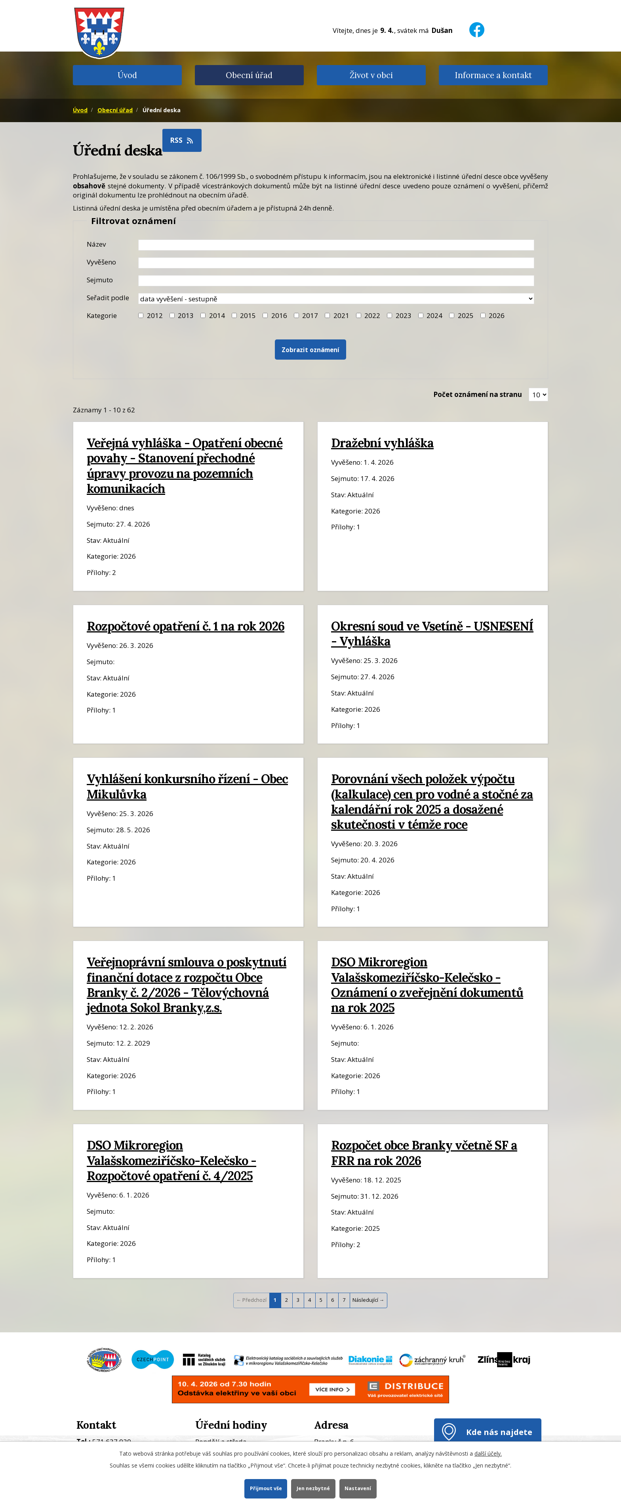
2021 (341, 315)
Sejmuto (100, 279)
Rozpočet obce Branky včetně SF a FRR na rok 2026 (424, 1152)
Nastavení (358, 1488)
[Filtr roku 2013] (172, 315)
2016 (279, 315)
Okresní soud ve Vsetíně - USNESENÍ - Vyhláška (432, 633)
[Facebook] (476, 24)
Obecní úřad (249, 75)
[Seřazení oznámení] (336, 298)
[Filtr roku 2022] (358, 315)
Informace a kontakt (493, 75)
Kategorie (102, 315)
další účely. (488, 1453)
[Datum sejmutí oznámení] (336, 280)
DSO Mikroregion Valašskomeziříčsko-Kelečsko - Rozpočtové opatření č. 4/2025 (171, 1160)
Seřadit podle (108, 297)
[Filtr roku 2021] (327, 315)
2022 (372, 315)
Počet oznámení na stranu (477, 394)
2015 (248, 315)
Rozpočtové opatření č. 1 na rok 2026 (185, 626)
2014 (217, 315)
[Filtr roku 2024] (420, 315)
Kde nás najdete (499, 1431)
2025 (466, 315)
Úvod (127, 75)
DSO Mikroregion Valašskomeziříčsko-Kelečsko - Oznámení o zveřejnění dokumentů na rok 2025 (427, 984)
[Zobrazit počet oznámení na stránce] (538, 394)
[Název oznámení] (336, 245)
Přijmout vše (266, 1488)
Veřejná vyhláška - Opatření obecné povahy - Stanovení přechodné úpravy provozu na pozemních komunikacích (184, 465)
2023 (403, 315)
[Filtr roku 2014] (203, 315)
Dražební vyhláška (382, 442)
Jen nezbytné (313, 1488)
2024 (434, 315)
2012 (155, 315)
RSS (182, 140)
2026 (497, 315)
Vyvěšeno (101, 261)
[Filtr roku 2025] (451, 315)
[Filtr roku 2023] (389, 315)
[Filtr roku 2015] (234, 315)
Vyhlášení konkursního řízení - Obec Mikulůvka (187, 786)
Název (96, 244)
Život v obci (371, 75)
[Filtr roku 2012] (140, 315)
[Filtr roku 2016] (265, 315)
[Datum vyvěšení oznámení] (336, 262)
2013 (186, 315)
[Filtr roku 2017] (296, 315)
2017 (310, 315)
